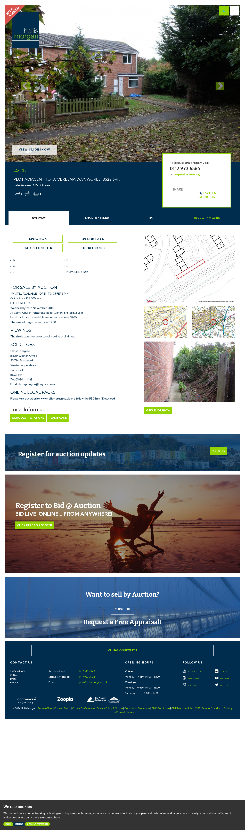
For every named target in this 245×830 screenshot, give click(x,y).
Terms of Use (45, 708)
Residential (194, 672)
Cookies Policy (62, 708)
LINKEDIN (222, 672)
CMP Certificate (160, 708)
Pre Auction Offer (37, 248)
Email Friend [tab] (97, 217)
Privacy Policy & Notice (110, 708)
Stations (37, 417)
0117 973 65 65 (87, 671)
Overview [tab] (39, 217)
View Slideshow (34, 149)
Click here (122, 609)
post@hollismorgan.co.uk (93, 682)
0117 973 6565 (185, 168)
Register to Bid (92, 238)
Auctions (190, 685)
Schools (19, 417)
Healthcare (57, 417)
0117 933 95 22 (87, 676)
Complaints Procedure (137, 708)
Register (218, 451)
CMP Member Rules (182, 708)
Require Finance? (92, 248)
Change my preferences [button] (37, 824)
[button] (22, 83)
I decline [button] (19, 824)
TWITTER (221, 685)
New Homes (191, 678)
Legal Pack (37, 238)
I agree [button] (8, 824)
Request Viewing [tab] (207, 217)
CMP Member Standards (209, 708)
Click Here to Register (34, 525)
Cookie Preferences (83, 708)
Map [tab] (151, 217)
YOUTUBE (222, 678)
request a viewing (187, 174)
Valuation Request (122, 650)
